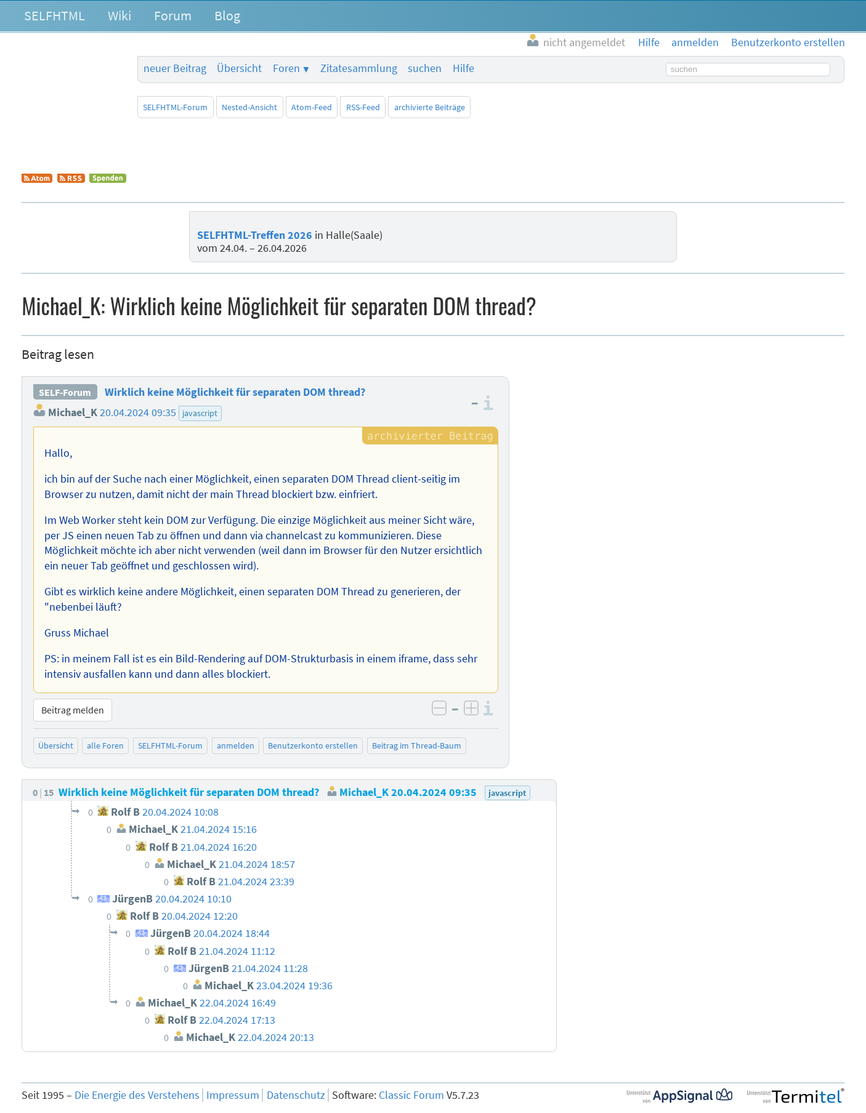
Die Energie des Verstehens (137, 1095)
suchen (425, 68)
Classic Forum (411, 1095)
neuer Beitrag (175, 68)
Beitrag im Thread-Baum (416, 745)
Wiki (119, 15)
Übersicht (239, 68)
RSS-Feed (363, 107)
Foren (286, 68)
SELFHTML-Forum (175, 107)
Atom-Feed (311, 107)
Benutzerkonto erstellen (313, 745)
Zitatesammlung (358, 68)
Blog (227, 15)
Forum (173, 15)
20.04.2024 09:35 (138, 412)
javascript (199, 413)
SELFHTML (54, 15)
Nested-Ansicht (249, 107)
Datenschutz (296, 1095)
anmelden (235, 745)
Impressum (232, 1095)
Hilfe (463, 68)
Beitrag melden (72, 710)
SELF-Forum (65, 392)
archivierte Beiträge (429, 107)
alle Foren (105, 745)
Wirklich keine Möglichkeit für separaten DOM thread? (235, 392)
